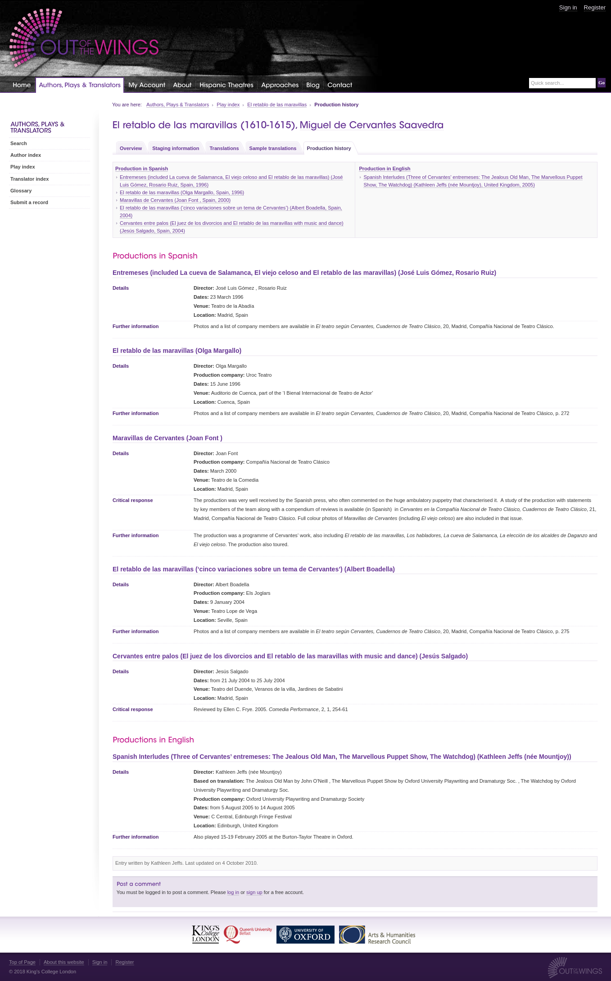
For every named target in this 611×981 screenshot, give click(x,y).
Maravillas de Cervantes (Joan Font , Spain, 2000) (175, 200)
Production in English (384, 168)
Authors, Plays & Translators (177, 104)
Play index (228, 104)
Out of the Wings (84, 38)
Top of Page (22, 962)
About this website (64, 962)
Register (595, 7)
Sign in (568, 7)
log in (233, 892)
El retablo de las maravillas (277, 104)
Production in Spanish (141, 168)
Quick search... (547, 83)
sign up (254, 892)
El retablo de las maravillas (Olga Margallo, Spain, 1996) (182, 192)
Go (601, 82)
